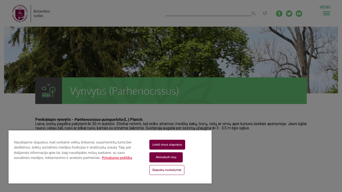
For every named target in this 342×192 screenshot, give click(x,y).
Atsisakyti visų (163, 157)
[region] (108, 156)
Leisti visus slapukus (164, 144)
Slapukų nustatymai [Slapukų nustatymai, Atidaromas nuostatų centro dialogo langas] (163, 170)
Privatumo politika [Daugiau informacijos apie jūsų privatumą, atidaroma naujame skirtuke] (117, 158)
